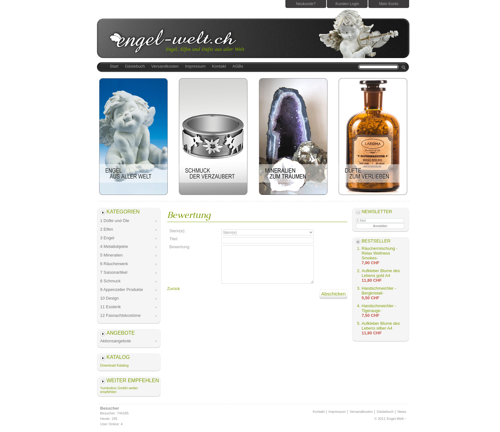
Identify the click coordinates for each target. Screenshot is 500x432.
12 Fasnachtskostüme (120, 315)
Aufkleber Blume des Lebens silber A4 (381, 326)
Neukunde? (305, 4)
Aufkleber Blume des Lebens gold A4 (381, 273)
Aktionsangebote (115, 341)
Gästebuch (135, 66)
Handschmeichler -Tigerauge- (379, 308)
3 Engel (107, 237)
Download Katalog (114, 365)
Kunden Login (347, 4)
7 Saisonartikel (113, 272)
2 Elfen (106, 229)
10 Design (109, 298)
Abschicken (333, 293)
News (401, 411)
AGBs (237, 66)
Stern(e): (177, 230)
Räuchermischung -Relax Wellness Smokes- (380, 253)
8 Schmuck (110, 281)
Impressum (195, 66)
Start (114, 66)
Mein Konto (389, 4)
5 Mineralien (111, 255)
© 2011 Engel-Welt (389, 419)
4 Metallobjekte (114, 246)
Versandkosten (165, 66)
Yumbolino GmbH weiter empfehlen (119, 390)
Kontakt (219, 66)
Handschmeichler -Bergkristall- (379, 290)
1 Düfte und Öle (114, 220)
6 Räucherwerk (114, 263)
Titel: (173, 238)
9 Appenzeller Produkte (121, 289)
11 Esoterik (110, 306)
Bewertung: (179, 246)
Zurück (173, 288)
